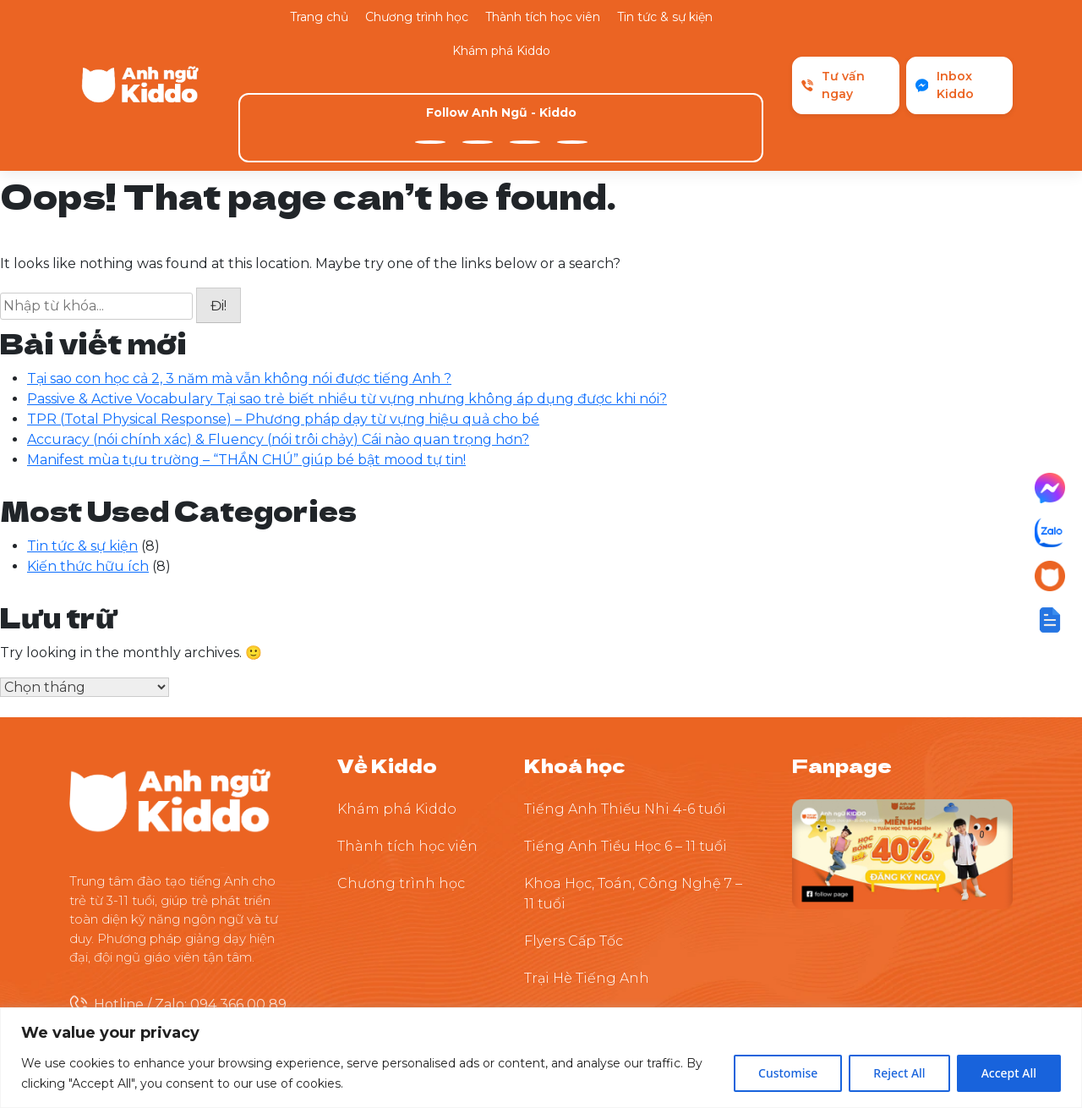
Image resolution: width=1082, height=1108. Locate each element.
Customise (787, 1073)
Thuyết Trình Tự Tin (591, 912)
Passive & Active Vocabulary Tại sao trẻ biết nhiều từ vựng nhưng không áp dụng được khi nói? (347, 296)
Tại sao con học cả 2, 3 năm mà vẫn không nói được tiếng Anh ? (239, 275)
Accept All (1008, 1073)
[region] (541, 1057)
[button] (1050, 620)
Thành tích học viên (542, 17)
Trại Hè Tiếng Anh (586, 875)
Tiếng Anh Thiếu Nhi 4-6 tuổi (625, 706)
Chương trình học (416, 17)
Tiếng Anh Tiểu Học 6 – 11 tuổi (625, 743)
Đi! (218, 203)
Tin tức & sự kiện (665, 17)
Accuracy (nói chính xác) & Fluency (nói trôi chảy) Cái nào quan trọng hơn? (278, 336)
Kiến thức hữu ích (88, 463)
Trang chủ (319, 17)
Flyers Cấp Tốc (573, 838)
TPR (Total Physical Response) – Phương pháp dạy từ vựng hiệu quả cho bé (283, 316)
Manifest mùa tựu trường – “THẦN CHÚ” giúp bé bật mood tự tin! (246, 356)
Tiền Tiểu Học (571, 949)
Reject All (899, 1073)
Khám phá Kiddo (501, 50)
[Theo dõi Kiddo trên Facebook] (902, 750)
